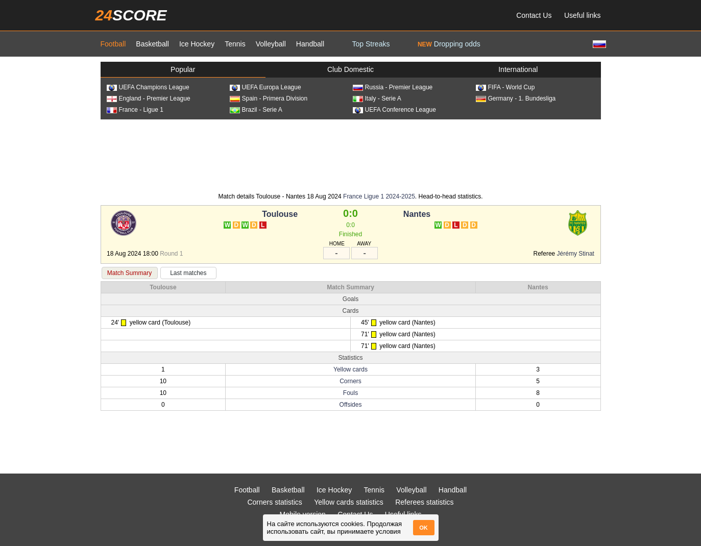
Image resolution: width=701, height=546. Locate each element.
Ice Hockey (196, 44)
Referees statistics (424, 502)
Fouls (350, 392)
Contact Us (533, 15)
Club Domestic (350, 69)
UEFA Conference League (394, 109)
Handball (310, 44)
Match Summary (129, 273)
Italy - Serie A (377, 98)
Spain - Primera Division (269, 98)
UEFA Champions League (148, 87)
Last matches (188, 273)
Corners (350, 381)
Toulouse (280, 214)
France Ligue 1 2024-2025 (379, 196)
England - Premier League (148, 98)
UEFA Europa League (265, 87)
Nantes (416, 214)
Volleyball (271, 44)
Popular (183, 69)
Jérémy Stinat (575, 253)
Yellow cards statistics (348, 502)
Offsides (351, 404)
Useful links (582, 15)
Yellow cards (350, 369)
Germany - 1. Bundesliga (516, 98)
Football (113, 44)
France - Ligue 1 (135, 109)
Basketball (152, 44)
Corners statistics (274, 502)
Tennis (235, 44)
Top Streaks (371, 44)
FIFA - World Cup (505, 87)
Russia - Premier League (393, 87)
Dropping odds (449, 44)
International (518, 69)
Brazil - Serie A (256, 109)
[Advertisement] (351, 155)
